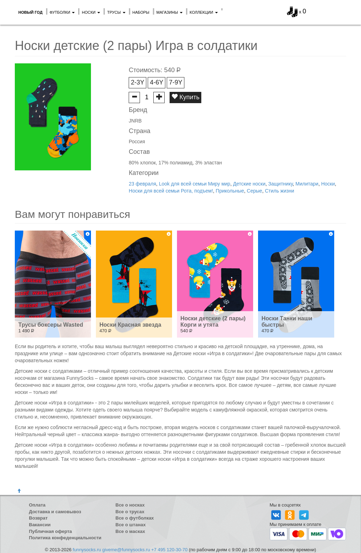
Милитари (306, 184)
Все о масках (130, 531)
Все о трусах (130, 511)
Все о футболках (135, 518)
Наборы (141, 12)
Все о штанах (131, 524)
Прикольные (230, 191)
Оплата (37, 505)
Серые (254, 191)
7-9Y (175, 82)
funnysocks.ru (87, 549)
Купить (185, 97)
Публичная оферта (50, 531)
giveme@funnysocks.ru (126, 549)
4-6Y (156, 82)
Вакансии (39, 524)
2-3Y (137, 82)
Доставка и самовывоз (55, 511)
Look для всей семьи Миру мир (194, 184)
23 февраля (142, 184)
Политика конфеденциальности (65, 537)
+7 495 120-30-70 (169, 549)
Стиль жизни (279, 191)
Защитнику (280, 184)
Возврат (38, 518)
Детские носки (249, 184)
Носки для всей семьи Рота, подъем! (171, 191)
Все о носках (130, 505)
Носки (91, 12)
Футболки (62, 12)
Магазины (170, 12)
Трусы (116, 12)
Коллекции (204, 12)
